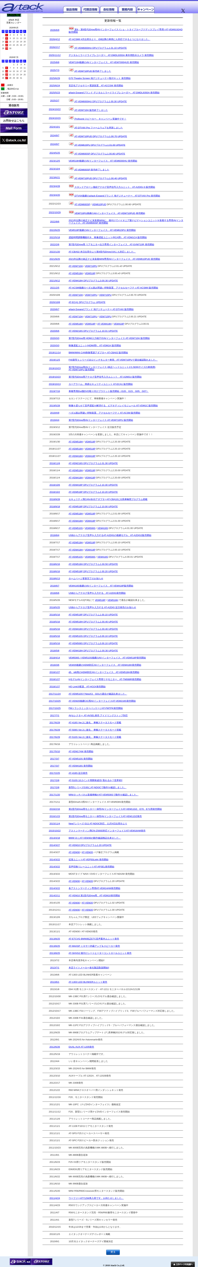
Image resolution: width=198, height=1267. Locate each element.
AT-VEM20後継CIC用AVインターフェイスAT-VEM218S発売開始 (102, 701)
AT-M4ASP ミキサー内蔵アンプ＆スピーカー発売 (94, 946)
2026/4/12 (55, 39)
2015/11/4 (55, 823)
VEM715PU (105, 295)
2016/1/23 (55, 816)
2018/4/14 (55, 658)
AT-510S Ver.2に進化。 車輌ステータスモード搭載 (95, 737)
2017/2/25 (55, 773)
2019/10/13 (55, 384)
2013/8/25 (55, 939)
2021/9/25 (55, 259)
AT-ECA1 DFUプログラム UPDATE (87, 302)
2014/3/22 (55, 859)
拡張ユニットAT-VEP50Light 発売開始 (88, 859)
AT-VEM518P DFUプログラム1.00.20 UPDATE (93, 571)
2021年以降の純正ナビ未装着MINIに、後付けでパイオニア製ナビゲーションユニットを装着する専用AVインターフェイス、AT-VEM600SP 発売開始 (126, 221)
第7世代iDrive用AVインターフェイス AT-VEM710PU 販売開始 (101, 420)
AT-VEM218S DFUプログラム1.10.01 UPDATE (93, 331)
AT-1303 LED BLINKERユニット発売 (88, 982)
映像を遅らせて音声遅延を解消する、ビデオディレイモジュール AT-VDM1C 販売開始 (113, 405)
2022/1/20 (55, 252)
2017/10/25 (55, 701)
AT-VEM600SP (82, 204)
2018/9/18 (55, 506)
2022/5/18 (55, 237)
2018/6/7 (54, 586)
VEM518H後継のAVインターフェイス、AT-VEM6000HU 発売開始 (103, 161)
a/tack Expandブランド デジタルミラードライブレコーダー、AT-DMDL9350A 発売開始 (114, 92)
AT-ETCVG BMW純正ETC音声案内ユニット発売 (94, 939)
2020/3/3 (54, 338)
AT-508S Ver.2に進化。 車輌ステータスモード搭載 (95, 730)
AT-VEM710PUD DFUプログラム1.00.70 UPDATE (98, 136)
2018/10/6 (55, 485)
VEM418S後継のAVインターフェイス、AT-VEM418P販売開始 (101, 586)
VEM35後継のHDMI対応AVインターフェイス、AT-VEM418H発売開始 (105, 665)
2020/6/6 (54, 331)
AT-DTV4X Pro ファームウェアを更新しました (96, 127)
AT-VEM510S (76, 528)
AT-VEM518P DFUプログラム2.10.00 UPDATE (93, 506)
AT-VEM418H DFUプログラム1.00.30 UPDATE (93, 650)
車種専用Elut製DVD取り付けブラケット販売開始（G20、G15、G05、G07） (109, 391)
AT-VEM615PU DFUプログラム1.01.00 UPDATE (97, 144)
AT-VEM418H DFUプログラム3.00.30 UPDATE (93, 280)
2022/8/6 (54, 221)
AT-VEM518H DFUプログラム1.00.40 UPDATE (93, 622)
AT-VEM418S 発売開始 (81, 766)
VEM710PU (91, 266)
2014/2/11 (55, 895)
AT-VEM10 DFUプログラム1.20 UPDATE (90, 845)
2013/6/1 (54, 982)
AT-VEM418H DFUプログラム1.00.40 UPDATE (93, 629)
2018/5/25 (55, 607)
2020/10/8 (55, 302)
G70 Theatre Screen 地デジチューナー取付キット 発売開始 (100, 78)
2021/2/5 (54, 288)
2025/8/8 (54, 62)
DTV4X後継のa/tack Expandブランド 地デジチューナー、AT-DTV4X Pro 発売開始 (114, 195)
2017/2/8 (54, 780)
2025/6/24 (55, 85)
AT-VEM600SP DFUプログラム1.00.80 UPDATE (97, 153)
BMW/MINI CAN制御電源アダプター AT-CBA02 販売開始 (98, 352)
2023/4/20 (55, 195)
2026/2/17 (55, 47)
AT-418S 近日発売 (78, 773)
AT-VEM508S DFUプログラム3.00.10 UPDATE (93, 643)
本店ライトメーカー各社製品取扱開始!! (89, 967)
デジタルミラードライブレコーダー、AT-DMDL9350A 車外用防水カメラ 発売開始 (111, 55)
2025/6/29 (55, 78)
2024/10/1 (55, 127)
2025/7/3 (54, 70)
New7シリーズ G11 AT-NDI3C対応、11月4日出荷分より (98, 823)
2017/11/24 (55, 694)
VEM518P (90, 273)
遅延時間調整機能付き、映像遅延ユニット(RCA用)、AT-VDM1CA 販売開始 (108, 237)
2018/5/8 (54, 650)
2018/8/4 (54, 535)
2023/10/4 (55, 169)
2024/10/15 (55, 118)
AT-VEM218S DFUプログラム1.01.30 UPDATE (93, 463)
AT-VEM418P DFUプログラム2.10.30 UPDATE (93, 485)
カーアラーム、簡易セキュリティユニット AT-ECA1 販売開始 (101, 384)
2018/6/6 (54, 593)
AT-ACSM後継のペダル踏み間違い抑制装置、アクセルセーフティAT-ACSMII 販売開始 (113, 288)
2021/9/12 (55, 280)
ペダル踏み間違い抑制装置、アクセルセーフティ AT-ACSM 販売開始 (104, 413)
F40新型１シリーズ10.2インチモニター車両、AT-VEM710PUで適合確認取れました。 (113, 360)
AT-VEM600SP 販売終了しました (89, 169)
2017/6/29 (55, 722)
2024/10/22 (55, 109)
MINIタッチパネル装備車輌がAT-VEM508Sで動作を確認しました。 (104, 795)
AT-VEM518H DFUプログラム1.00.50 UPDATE (93, 564)
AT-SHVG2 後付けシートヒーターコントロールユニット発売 (100, 953)
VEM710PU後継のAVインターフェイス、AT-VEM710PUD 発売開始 (107, 213)
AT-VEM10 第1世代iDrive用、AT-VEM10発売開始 (94, 895)
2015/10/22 (55, 830)
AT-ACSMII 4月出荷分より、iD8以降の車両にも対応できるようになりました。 (109, 39)
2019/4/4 (54, 420)
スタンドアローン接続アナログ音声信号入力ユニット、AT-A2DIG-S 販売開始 (112, 186)
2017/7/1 (54, 715)
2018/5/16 (55, 614)
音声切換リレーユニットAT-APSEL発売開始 (91, 866)
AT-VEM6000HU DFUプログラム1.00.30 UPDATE (98, 101)
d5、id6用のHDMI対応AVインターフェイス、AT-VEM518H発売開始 (104, 672)
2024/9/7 (54, 135)
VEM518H (113, 600)
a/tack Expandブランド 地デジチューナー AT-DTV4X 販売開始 (101, 309)
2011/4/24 (55, 1198)
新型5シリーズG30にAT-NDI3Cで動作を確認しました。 (97, 787)
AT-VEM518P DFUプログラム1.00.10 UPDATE (93, 614)
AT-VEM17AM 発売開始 (81, 751)
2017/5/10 (55, 751)
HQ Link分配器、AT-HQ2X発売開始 (87, 686)
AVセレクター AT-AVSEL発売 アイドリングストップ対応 (98, 715)
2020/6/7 (54, 309)
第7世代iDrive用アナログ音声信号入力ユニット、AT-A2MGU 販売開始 (105, 377)
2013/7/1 (54, 967)
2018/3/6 (54, 665)
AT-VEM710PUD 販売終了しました (90, 70)
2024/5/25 (55, 153)
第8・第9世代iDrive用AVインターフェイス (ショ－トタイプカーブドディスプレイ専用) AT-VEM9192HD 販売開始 (126, 30)
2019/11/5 (55, 360)
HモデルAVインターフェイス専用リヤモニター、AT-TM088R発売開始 (105, 679)
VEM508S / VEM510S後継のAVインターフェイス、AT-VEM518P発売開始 (107, 658)
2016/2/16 (55, 809)
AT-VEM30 (74, 852)
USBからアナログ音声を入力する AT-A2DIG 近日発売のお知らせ (102, 607)
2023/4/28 (55, 186)
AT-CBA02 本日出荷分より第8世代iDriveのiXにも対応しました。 (102, 252)
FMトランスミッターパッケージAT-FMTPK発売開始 (96, 708)
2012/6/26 (55, 1047)
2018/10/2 (55, 492)
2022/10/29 (55, 212)
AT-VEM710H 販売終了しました (88, 109)
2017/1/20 (55, 795)
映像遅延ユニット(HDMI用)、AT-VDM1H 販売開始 (95, 345)
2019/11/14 (55, 352)
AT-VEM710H (76, 266)
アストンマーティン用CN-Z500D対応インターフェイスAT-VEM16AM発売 (107, 830)
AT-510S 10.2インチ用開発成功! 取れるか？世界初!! (95, 780)
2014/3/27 (55, 845)
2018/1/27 (55, 672)
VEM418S (102, 528)
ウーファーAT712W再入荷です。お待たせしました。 (96, 1198)
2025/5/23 (55, 92)
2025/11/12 (55, 55)
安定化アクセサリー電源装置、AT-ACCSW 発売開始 (96, 85)
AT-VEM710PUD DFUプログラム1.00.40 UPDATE (98, 178)
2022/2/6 (54, 244)
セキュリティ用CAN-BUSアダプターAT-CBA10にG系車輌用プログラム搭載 (108, 499)
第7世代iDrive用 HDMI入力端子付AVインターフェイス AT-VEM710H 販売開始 (109, 338)
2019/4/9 (54, 413)
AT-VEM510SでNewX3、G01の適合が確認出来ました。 (98, 694)
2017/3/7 (54, 759)
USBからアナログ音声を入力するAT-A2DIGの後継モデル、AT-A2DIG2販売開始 (110, 535)
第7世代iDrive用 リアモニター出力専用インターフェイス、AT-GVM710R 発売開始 (111, 244)
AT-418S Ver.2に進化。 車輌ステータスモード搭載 (95, 722)
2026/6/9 (54, 30)
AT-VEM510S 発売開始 (81, 759)
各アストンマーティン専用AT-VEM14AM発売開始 (94, 888)
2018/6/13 (55, 578)
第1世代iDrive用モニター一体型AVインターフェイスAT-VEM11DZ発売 (105, 816)
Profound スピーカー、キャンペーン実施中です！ (97, 118)
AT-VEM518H (76, 273)
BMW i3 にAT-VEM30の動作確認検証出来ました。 (95, 838)
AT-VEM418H (104, 324)
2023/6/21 (55, 177)
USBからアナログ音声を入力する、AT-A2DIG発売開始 (97, 593)
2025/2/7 (54, 100)
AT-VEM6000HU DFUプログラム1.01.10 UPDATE (98, 47)
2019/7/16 (55, 391)
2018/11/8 (55, 463)
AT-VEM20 (87, 852)
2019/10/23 (55, 368)
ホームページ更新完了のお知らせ (86, 578)
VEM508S (90, 528)
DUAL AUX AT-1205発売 (81, 1047)
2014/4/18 (55, 838)
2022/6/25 (55, 230)
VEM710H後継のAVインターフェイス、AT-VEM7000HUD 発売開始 (104, 62)
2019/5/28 (55, 405)
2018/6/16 (55, 564)
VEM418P (119, 324)
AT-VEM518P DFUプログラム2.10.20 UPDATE (93, 492)
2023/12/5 (55, 161)
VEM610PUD (99, 204)
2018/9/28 (55, 499)
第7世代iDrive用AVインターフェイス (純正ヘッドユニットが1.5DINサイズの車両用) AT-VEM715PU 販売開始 (112, 368)
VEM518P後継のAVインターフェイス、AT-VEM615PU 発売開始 (102, 230)
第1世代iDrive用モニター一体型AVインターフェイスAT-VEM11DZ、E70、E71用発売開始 (115, 809)
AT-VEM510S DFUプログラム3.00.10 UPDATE (93, 636)
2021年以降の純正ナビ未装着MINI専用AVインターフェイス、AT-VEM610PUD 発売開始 (114, 259)
